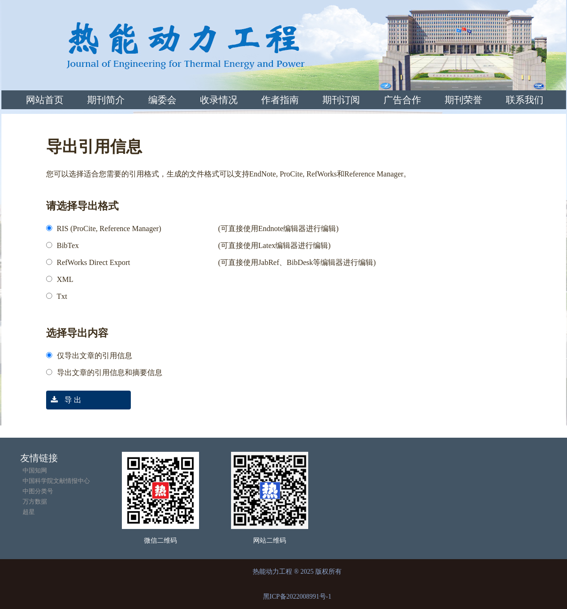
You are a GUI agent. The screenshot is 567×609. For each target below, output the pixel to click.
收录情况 (219, 100)
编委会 (162, 100)
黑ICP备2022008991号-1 (297, 596)
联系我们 (524, 100)
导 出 (63, 400)
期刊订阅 (341, 100)
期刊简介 (106, 100)
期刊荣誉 (463, 100)
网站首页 (45, 100)
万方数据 (35, 501)
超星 (29, 511)
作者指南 (280, 100)
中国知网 (35, 470)
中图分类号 (38, 491)
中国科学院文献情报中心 (56, 480)
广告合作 (402, 100)
